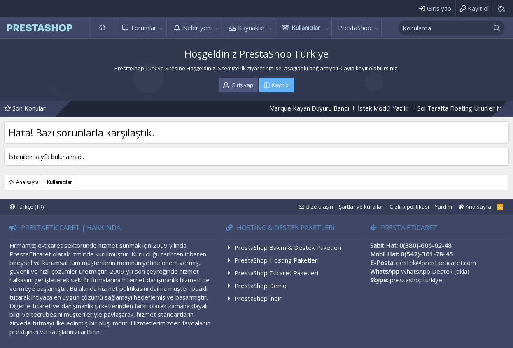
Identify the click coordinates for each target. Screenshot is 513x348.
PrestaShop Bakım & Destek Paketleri (287, 247)
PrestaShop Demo (260, 285)
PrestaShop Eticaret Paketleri (276, 273)
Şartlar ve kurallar (361, 206)
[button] (161, 27)
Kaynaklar (251, 27)
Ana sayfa (102, 27)
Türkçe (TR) (27, 206)
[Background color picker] (501, 8)
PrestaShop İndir (258, 298)
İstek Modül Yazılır (391, 108)
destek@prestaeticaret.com (436, 262)
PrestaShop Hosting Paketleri (276, 260)
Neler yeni (197, 27)
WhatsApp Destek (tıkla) (435, 271)
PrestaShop (354, 27)
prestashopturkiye (416, 280)
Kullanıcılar (305, 27)
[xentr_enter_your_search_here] (444, 28)
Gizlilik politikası (409, 206)
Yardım (443, 206)
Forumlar (143, 27)
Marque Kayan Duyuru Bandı (317, 108)
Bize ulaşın (319, 206)
